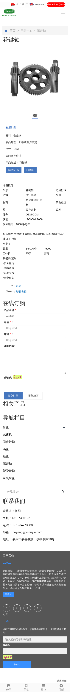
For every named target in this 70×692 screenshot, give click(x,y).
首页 (12, 30)
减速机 (7, 434)
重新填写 (33, 395)
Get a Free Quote (56, 4)
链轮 (18, 286)
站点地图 (61, 680)
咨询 (44, 687)
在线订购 (13, 169)
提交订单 (13, 395)
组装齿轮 (9, 478)
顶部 (61, 687)
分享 (9, 687)
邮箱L (30, 169)
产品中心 (26, 30)
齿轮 (6, 427)
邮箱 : (8, 334)
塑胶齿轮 (21, 291)
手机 (26, 687)
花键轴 (41, 30)
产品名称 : (11, 310)
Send (16, 664)
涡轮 (6, 449)
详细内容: (9, 346)
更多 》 (8, 594)
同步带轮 (9, 441)
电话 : (8, 322)
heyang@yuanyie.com (27, 532)
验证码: (8, 377)
